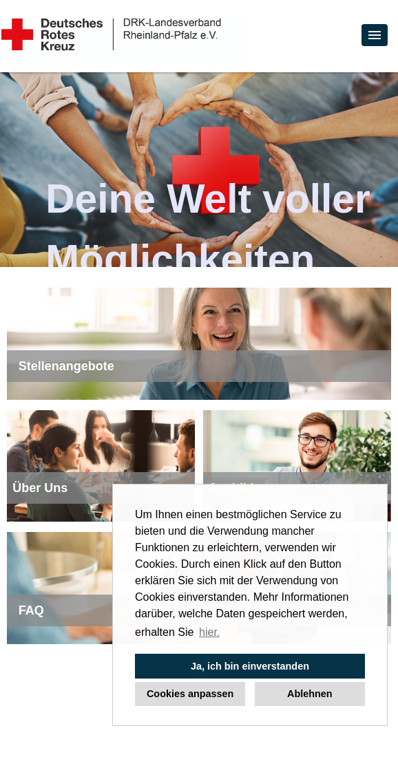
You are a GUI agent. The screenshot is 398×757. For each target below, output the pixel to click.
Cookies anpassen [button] (190, 693)
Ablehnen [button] (310, 693)
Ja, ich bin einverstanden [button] (250, 666)
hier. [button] (209, 632)
